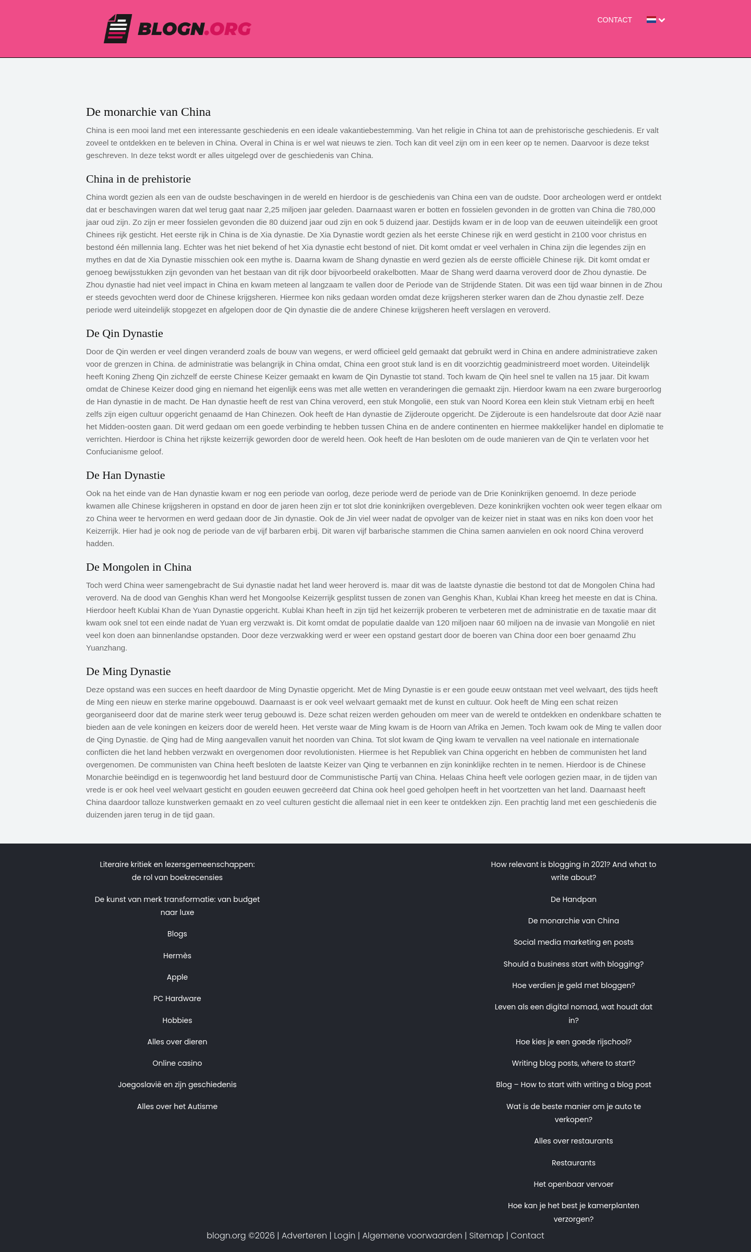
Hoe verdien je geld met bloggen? (573, 985)
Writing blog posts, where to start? (574, 1063)
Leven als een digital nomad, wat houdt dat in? (573, 1013)
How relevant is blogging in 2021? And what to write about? (574, 871)
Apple (177, 977)
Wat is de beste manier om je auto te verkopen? (573, 1113)
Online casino (177, 1063)
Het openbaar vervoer (573, 1184)
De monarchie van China (573, 921)
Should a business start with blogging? (574, 964)
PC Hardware (177, 998)
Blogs (177, 934)
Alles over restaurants (573, 1141)
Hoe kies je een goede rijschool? (574, 1042)
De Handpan (574, 899)
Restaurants (574, 1163)
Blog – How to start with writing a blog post (573, 1084)
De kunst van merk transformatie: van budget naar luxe (177, 906)
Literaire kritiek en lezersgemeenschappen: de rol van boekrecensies (177, 871)
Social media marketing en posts (574, 942)
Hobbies (177, 1020)
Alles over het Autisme (177, 1106)
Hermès (177, 955)
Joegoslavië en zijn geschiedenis (177, 1084)
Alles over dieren (178, 1042)
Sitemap (486, 1236)
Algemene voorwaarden (412, 1236)
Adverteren (304, 1236)
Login (345, 1236)
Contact (614, 20)
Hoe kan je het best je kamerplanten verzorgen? (573, 1212)
